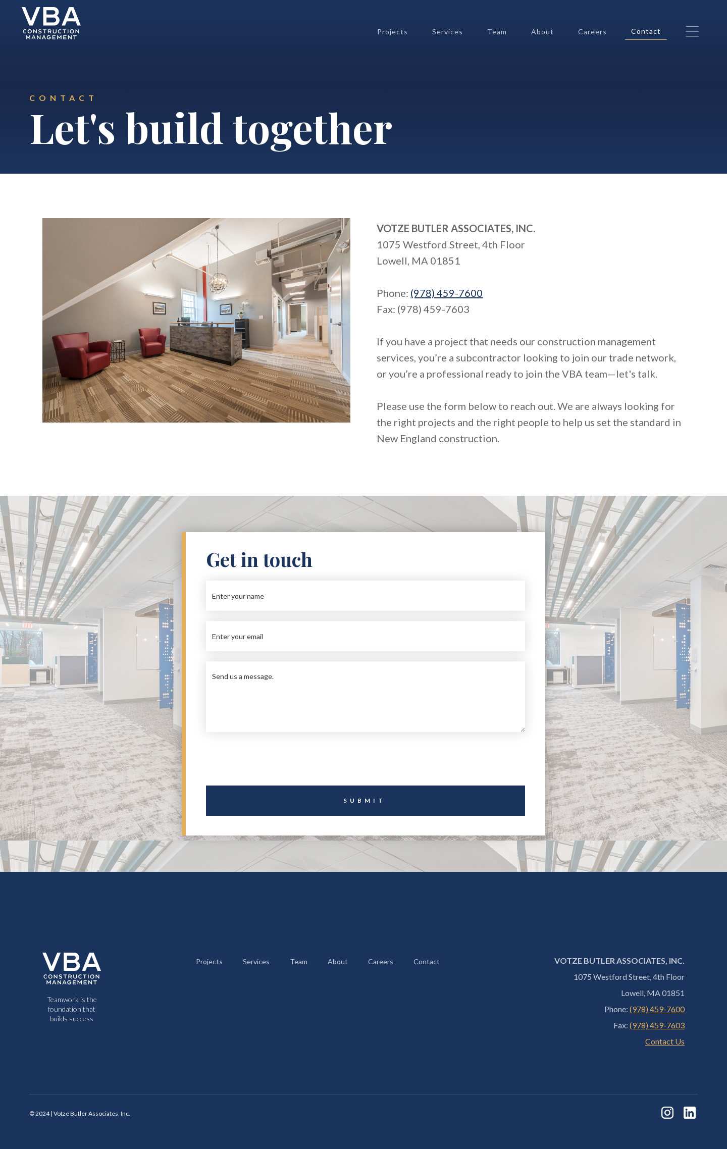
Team (497, 31)
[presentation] (365, 761)
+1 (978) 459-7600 (623, 11)
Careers (592, 31)
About (542, 31)
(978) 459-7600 (446, 293)
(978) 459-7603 (657, 1025)
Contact (646, 31)
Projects (392, 31)
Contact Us (665, 1041)
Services (447, 31)
